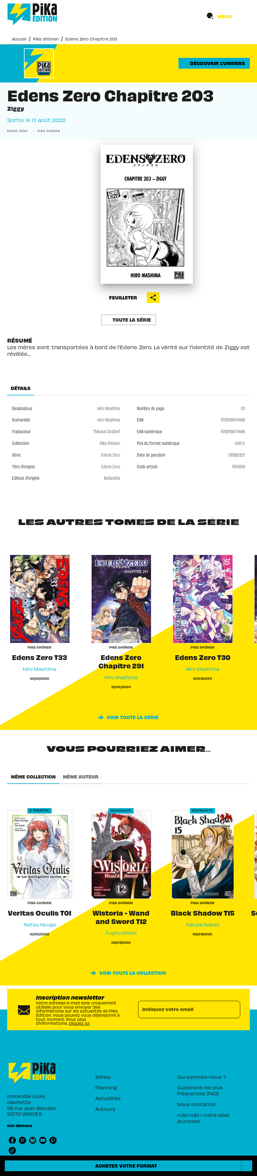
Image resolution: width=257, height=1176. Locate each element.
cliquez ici (79, 1023)
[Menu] (226, 16)
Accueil (19, 38)
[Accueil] (32, 14)
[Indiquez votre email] (181, 1009)
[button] (214, 63)
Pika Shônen (46, 38)
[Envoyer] (233, 1009)
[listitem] (12, 1140)
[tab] (20, 388)
